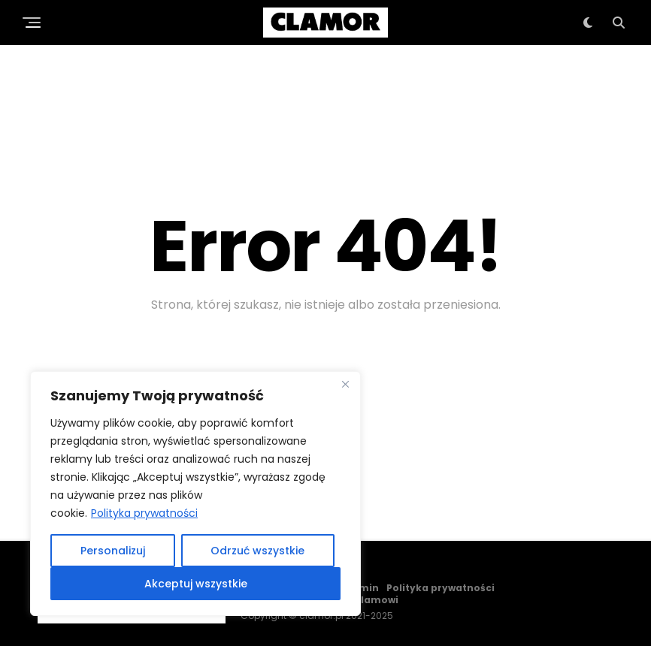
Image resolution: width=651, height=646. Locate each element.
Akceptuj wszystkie (195, 583)
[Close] (345, 384)
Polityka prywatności (144, 513)
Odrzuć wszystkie (257, 550)
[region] (195, 493)
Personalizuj (112, 550)
